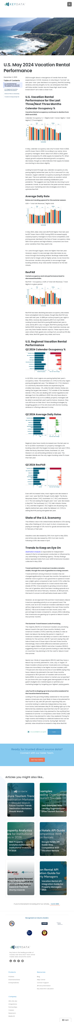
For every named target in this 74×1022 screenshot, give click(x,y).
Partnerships (13, 1007)
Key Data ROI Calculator (45, 989)
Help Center (41, 980)
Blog (38, 977)
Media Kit (12, 1016)
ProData (11, 977)
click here (55, 904)
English (65, 1020)
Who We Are (13, 1001)
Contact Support (43, 983)
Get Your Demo (37, 760)
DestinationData (14, 980)
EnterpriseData (14, 983)
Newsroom (12, 1013)
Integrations (13, 1004)
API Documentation (44, 986)
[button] (69, 4)
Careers (11, 1010)
